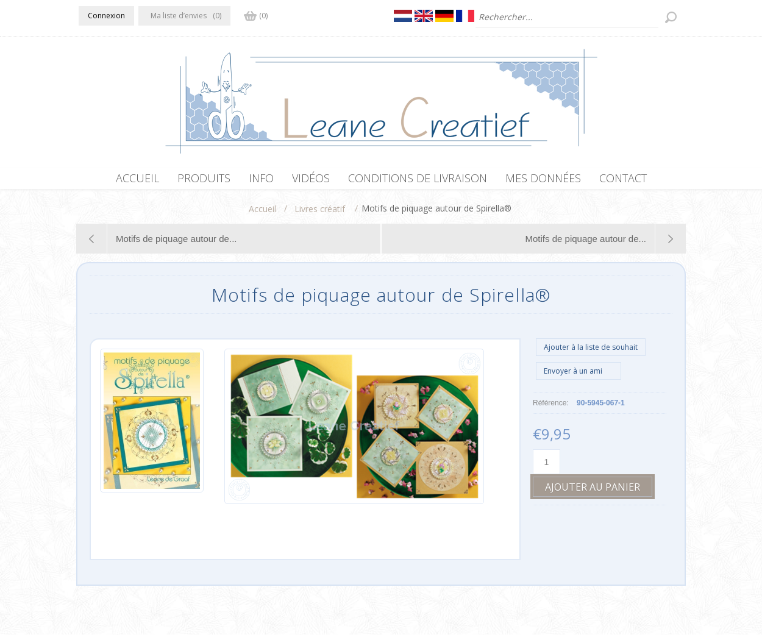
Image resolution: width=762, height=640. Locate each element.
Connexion (106, 15)
